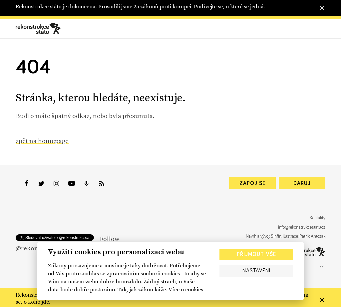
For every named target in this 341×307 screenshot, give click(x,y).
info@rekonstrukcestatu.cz (301, 227)
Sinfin (276, 236)
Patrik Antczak (312, 236)
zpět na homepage (42, 140)
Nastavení (256, 270)
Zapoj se (252, 183)
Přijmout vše (256, 254)
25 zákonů (146, 6)
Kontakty (317, 218)
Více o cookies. (186, 289)
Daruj (302, 183)
